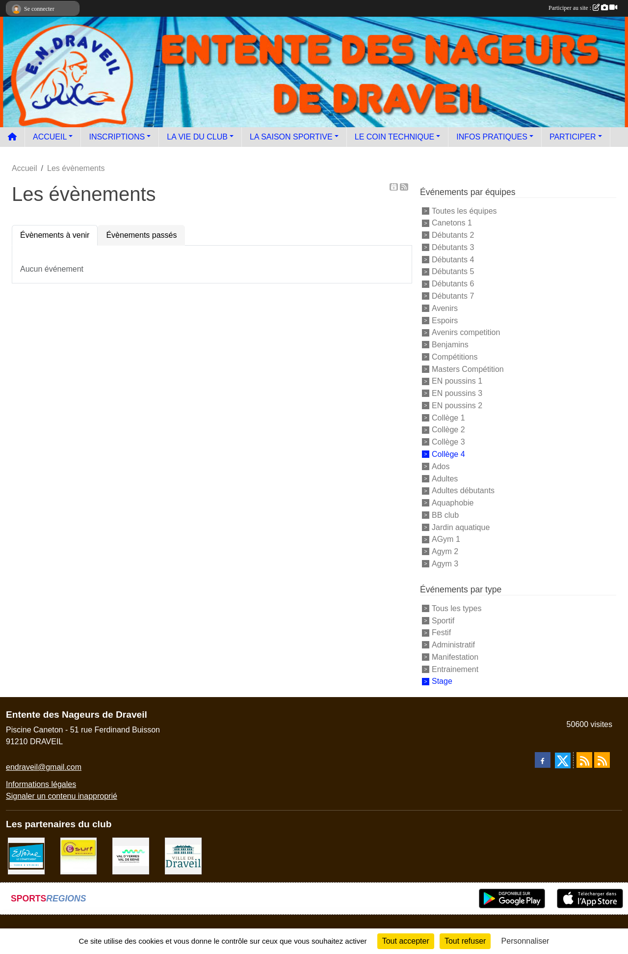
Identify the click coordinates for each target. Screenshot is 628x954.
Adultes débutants (463, 490)
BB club (445, 515)
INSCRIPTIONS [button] (117, 137)
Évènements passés (141, 235)
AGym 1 (446, 539)
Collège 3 (448, 442)
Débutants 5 (453, 271)
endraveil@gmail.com (43, 767)
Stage (442, 681)
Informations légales (41, 784)
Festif (441, 632)
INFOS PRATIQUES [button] (491, 137)
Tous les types (456, 608)
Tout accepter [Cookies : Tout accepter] (405, 941)
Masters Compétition (468, 369)
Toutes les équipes (464, 210)
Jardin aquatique (461, 527)
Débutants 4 (453, 259)
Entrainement (455, 669)
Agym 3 (445, 564)
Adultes (445, 478)
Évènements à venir (54, 235)
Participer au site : (583, 7)
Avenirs (445, 308)
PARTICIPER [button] (573, 137)
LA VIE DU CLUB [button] (197, 137)
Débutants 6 (453, 284)
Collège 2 (448, 429)
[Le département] (26, 855)
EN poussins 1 (457, 381)
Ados (440, 466)
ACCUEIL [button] (50, 137)
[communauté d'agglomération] (130, 855)
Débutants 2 (453, 235)
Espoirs (445, 320)
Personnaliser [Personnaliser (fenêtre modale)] (525, 941)
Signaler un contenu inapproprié (61, 796)
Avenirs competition (466, 332)
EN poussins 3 (457, 393)
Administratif (453, 645)
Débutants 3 (453, 247)
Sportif (443, 620)
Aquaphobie (452, 503)
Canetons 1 (452, 223)
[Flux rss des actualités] (584, 760)
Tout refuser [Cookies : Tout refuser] (465, 941)
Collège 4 (448, 454)
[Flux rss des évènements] (602, 760)
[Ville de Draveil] (183, 855)
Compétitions (454, 357)
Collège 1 (448, 417)
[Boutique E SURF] (78, 855)
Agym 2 (445, 551)
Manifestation (455, 657)
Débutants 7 (453, 296)
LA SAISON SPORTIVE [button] (291, 137)
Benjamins (450, 344)
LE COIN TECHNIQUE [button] (394, 137)
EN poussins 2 (457, 405)
